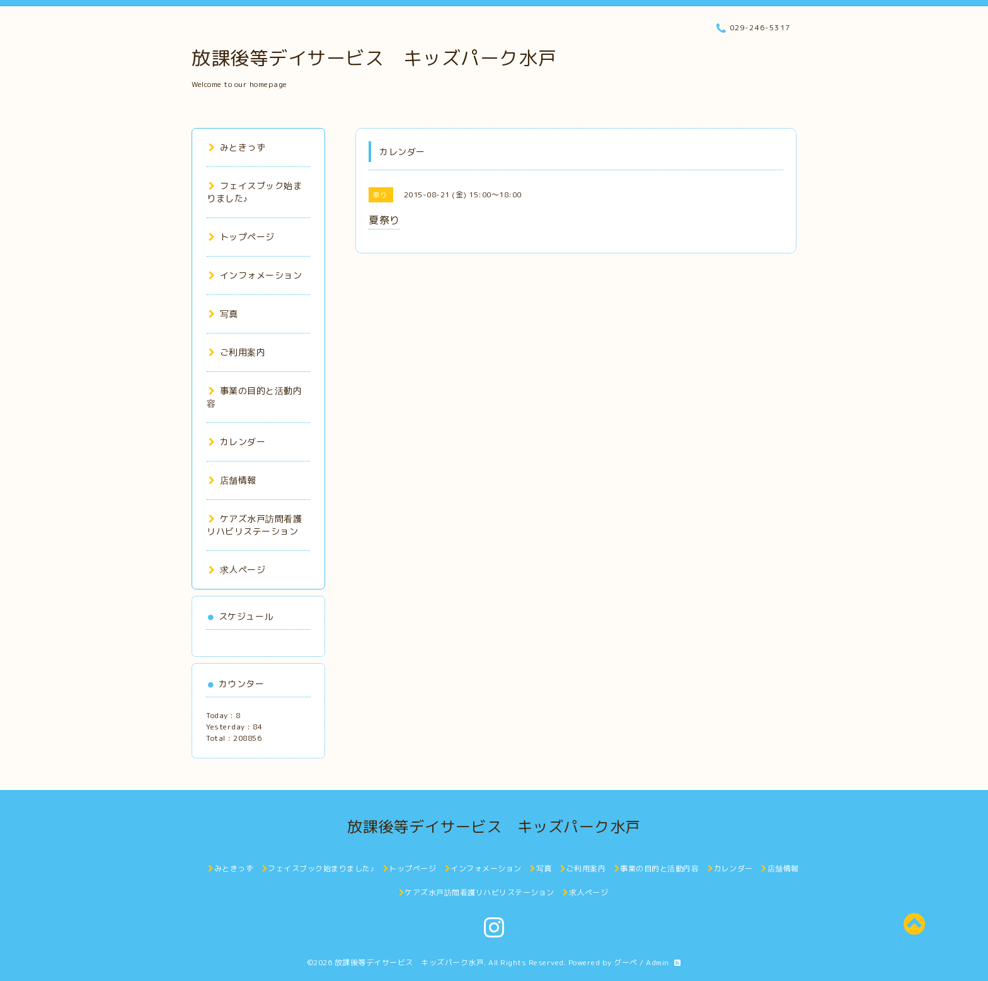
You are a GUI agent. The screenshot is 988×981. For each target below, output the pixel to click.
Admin (657, 962)
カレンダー (237, 442)
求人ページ (237, 570)
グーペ (626, 962)
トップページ (242, 237)
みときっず (237, 147)
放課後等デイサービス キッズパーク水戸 (374, 58)
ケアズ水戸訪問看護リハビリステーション (254, 525)
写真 (223, 314)
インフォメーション (255, 275)
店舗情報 (232, 480)
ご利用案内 (237, 352)
